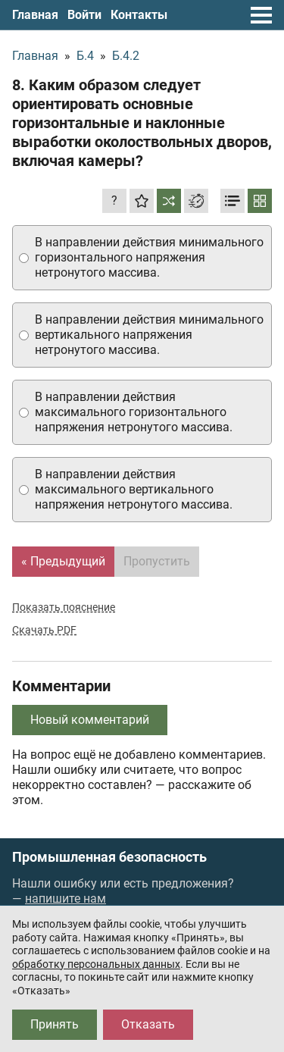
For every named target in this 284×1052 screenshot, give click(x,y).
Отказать (148, 1024)
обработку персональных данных (96, 964)
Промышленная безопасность (109, 857)
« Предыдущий (63, 561)
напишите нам (65, 898)
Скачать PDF (44, 630)
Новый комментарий (89, 719)
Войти (84, 15)
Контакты (139, 15)
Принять (54, 1024)
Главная (35, 15)
